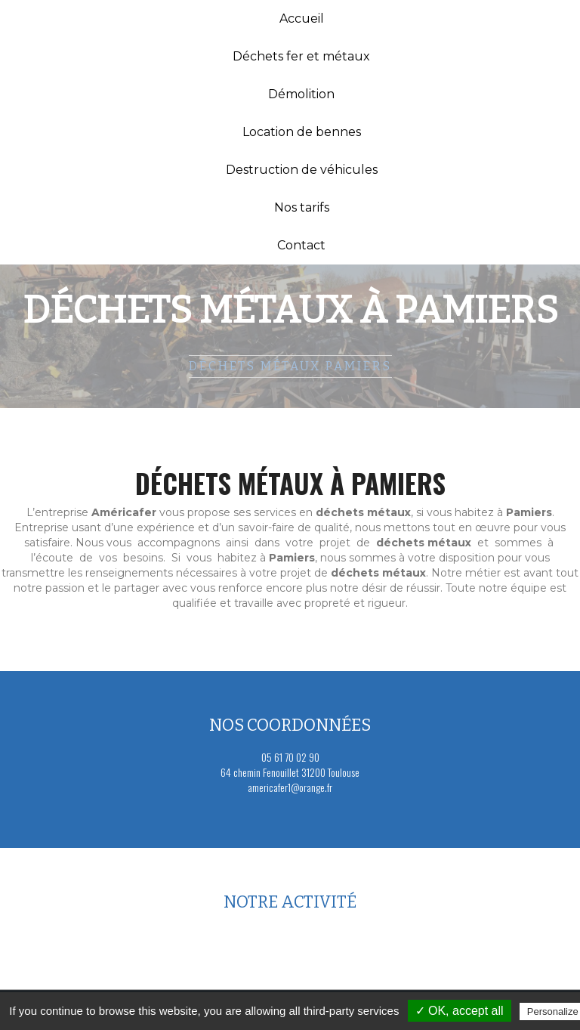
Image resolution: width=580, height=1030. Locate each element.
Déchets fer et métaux (301, 56)
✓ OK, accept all (459, 1010)
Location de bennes (301, 132)
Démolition (301, 94)
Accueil (301, 18)
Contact (301, 245)
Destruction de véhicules (302, 169)
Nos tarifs (301, 207)
